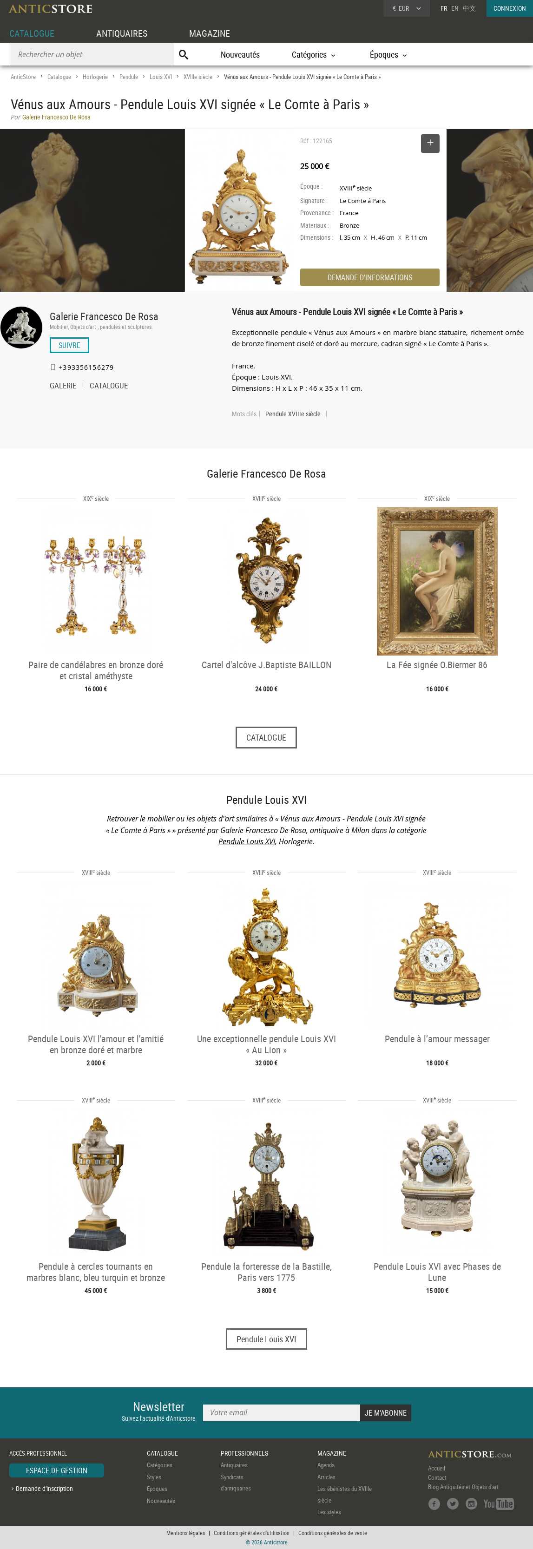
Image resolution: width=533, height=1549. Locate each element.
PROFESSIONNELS (244, 1453)
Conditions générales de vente (332, 1532)
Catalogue (59, 76)
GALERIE (63, 386)
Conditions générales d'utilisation (252, 1532)
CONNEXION (510, 8)
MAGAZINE (209, 33)
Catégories (159, 1465)
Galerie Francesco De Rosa (104, 316)
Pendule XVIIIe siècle (293, 414)
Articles (326, 1477)
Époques (157, 1489)
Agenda (326, 1465)
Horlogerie (95, 76)
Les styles (329, 1512)
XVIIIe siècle (198, 76)
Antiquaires (234, 1465)
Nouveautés (240, 54)
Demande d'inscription (44, 1488)
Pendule (128, 76)
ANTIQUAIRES (121, 33)
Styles (154, 1477)
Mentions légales (185, 1532)
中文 (469, 8)
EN (455, 8)
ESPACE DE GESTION (56, 1471)
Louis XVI (161, 76)
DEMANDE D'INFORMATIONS (370, 277)
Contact (437, 1478)
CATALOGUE (31, 33)
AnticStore (23, 76)
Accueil (436, 1468)
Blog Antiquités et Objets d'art (463, 1487)
